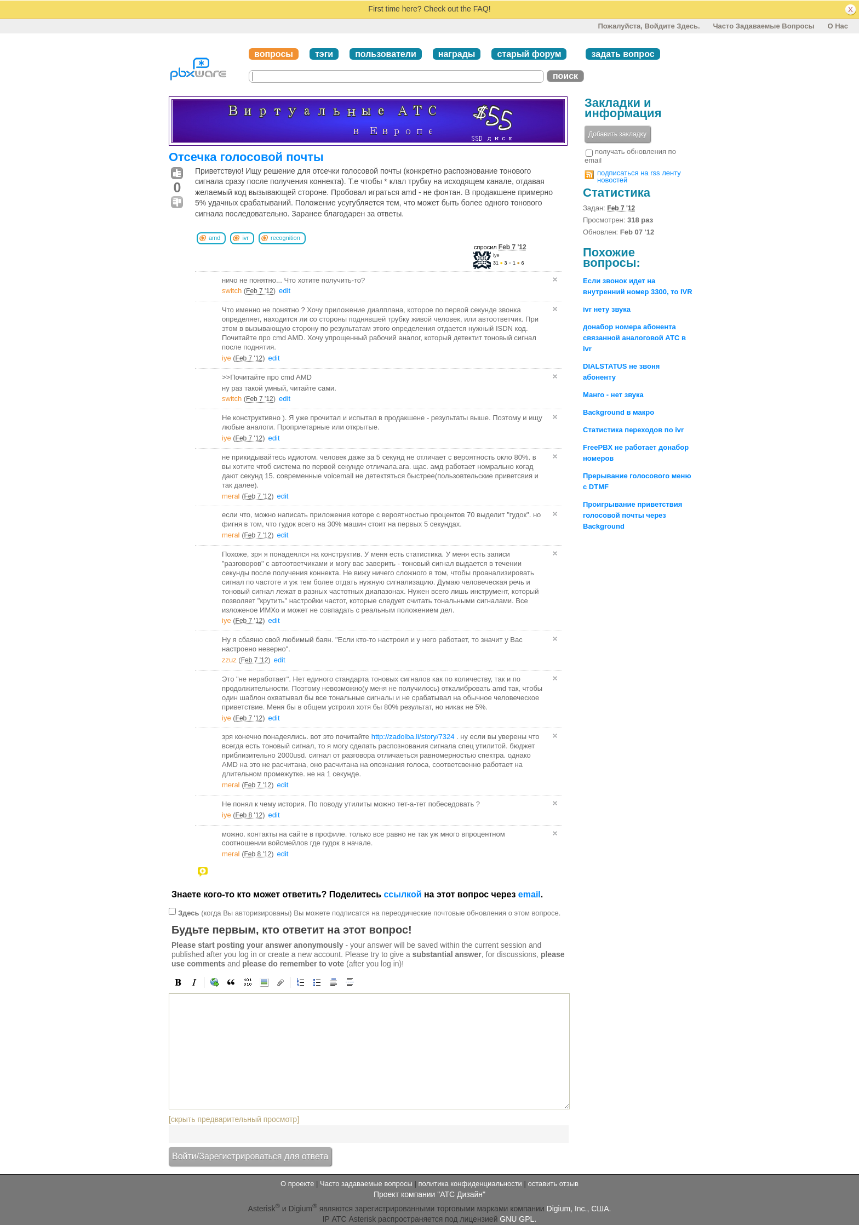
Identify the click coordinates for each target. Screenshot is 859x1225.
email (529, 894)
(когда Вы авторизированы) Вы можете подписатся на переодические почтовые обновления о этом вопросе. (369, 913)
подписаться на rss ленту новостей (639, 176)
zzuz (229, 660)
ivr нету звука (607, 309)
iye (496, 255)
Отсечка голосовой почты (246, 157)
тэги (324, 54)
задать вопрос (622, 54)
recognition (285, 237)
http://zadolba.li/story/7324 (413, 736)
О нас (837, 26)
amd (214, 237)
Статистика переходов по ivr (633, 430)
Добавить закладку (617, 134)
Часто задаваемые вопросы (763, 26)
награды (457, 54)
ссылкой (402, 894)
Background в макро (618, 412)
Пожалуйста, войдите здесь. (649, 26)
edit (284, 291)
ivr (245, 237)
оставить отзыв (553, 1184)
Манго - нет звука (613, 395)
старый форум (529, 54)
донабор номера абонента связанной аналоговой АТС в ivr (634, 338)
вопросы (273, 54)
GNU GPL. (518, 1219)
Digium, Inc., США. (579, 1208)
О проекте (297, 1184)
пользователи (385, 54)
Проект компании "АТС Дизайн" (429, 1194)
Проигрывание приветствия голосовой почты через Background (632, 515)
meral (231, 496)
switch (232, 291)
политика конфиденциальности (470, 1184)
